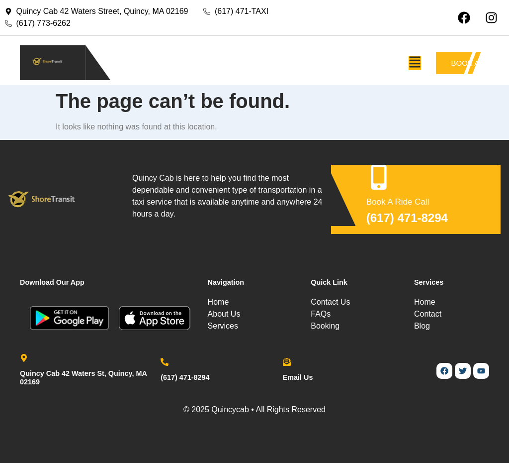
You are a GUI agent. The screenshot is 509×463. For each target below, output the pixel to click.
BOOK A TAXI (467, 63)
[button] (415, 63)
